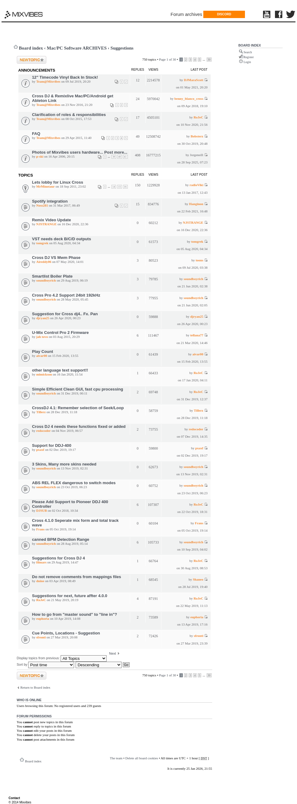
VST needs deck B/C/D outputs (61, 239)
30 (209, 59)
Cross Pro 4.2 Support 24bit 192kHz (66, 295)
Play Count (42, 351)
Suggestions (122, 48)
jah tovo (42, 336)
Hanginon (196, 204)
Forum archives (186, 14)
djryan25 (42, 318)
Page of (167, 59)
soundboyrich (46, 280)
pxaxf (40, 449)
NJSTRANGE (46, 224)
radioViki (196, 185)
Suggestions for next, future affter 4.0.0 (69, 595)
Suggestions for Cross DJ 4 (58, 558)
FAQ (36, 133)
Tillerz (41, 412)
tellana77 (196, 335)
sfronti (41, 637)
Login (247, 62)
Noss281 (42, 205)
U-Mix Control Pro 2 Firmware (60, 332)
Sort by (45, 664)
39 (113, 156)
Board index (31, 48)
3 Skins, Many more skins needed (64, 464)
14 (113, 186)
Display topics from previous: (62, 658)
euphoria (42, 618)
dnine (40, 581)
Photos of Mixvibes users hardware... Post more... (79, 152)
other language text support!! (60, 370)
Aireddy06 (43, 262)
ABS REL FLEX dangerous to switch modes (74, 483)
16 (125, 186)
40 (119, 156)
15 (119, 186)
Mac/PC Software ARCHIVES (77, 48)
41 (125, 156)
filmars (41, 562)
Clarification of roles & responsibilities (69, 114)
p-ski (39, 156)
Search (248, 52)
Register (249, 57)
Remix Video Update (51, 220)
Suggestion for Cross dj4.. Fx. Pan (65, 314)
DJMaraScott (193, 80)
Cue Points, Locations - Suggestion (66, 633)
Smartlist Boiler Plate (52, 276)
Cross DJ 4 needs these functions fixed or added (79, 426)
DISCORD (224, 14)
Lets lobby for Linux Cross (57, 182)
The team (116, 758)
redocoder (43, 430)
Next (112, 653)
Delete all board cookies (141, 758)
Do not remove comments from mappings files (76, 576)
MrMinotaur (45, 186)
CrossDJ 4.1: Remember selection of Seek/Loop (78, 408)
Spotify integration (50, 201)
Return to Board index (36, 687)
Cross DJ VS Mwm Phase (56, 257)
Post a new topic (31, 60)
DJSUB (41, 510)
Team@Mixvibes (48, 81)
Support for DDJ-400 (51, 445)
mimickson (44, 374)
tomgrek (42, 243)
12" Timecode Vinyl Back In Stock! (65, 77)
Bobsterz (196, 136)
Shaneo (198, 579)
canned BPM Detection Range (60, 539)
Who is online (29, 700)
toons (199, 260)
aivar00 (41, 355)
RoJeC (198, 117)
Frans (40, 529)
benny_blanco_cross (188, 98)
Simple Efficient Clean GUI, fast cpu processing (77, 389)
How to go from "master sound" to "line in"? (74, 614)
